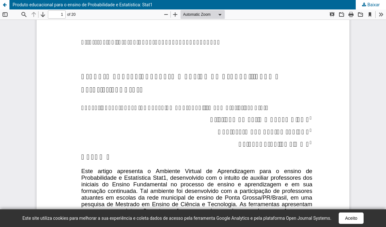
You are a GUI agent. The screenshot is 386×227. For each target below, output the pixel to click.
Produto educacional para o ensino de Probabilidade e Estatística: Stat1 (83, 4)
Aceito (351, 218)
